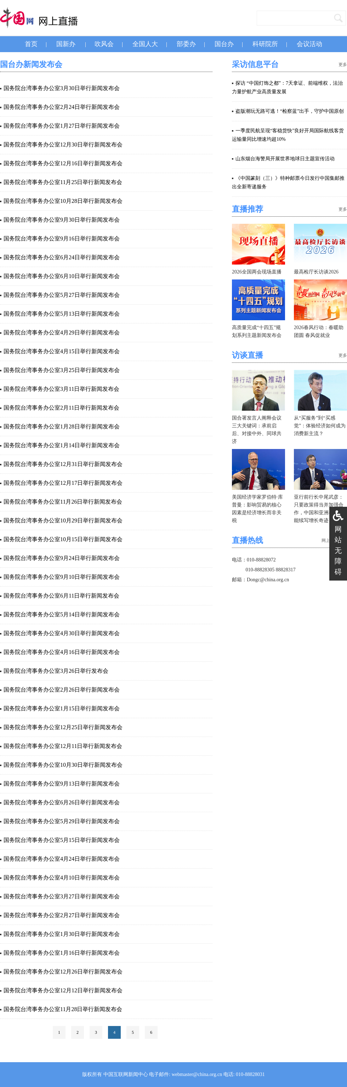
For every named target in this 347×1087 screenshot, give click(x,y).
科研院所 (265, 44)
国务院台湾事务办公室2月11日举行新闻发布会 (61, 408)
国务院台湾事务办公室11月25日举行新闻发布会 (63, 182)
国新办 (65, 44)
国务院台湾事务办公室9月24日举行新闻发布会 (62, 558)
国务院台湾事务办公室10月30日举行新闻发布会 (63, 765)
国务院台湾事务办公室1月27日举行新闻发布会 (62, 126)
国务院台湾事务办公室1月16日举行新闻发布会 (62, 953)
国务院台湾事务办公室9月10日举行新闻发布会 (62, 577)
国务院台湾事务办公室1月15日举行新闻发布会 (62, 708)
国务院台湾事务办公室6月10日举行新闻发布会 (62, 276)
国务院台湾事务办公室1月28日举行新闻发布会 (62, 426)
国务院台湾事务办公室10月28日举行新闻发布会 (63, 201)
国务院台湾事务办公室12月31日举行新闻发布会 (63, 464)
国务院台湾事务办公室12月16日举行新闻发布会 (63, 163)
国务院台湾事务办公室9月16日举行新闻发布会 (62, 238)
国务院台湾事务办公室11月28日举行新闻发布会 (63, 1009)
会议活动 (309, 44)
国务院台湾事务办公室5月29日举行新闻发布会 (62, 821)
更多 (343, 64)
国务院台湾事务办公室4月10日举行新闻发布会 (62, 878)
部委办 (186, 44)
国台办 (224, 44)
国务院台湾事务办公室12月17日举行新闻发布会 (63, 483)
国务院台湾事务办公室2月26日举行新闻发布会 (62, 690)
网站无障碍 (338, 550)
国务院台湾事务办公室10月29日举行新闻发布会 (63, 520)
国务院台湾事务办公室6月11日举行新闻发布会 (61, 596)
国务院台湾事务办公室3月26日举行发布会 (56, 671)
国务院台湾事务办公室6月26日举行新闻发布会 (62, 802)
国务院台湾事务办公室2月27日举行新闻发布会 (62, 915)
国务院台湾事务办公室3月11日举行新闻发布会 (61, 389)
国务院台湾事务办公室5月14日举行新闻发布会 (62, 614)
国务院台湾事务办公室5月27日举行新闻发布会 (62, 295)
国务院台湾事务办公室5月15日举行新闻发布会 (62, 840)
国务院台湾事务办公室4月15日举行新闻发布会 (62, 351)
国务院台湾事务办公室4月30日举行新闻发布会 (62, 633)
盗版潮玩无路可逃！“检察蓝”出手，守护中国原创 (289, 111)
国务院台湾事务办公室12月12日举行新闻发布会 (63, 990)
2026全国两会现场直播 (256, 271)
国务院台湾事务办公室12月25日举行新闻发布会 (63, 727)
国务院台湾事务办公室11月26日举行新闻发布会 (63, 502)
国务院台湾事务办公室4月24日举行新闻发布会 (62, 859)
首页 (31, 44)
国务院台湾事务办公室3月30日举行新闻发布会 (62, 88)
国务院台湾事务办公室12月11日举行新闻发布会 (63, 746)
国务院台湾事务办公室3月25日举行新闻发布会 (62, 370)
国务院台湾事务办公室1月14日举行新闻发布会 (62, 445)
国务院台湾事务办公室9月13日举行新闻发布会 (62, 784)
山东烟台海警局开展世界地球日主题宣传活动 (285, 158)
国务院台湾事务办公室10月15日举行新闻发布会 (63, 539)
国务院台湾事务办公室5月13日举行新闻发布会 (62, 314)
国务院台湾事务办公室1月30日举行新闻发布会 (62, 934)
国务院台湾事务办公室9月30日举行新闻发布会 (62, 220)
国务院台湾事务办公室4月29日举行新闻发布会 (62, 332)
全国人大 (145, 44)
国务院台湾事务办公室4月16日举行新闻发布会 (62, 652)
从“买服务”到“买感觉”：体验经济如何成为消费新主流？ (320, 425)
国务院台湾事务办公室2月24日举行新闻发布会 (62, 107)
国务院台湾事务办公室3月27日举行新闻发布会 (62, 896)
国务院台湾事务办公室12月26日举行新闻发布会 (63, 972)
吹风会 (104, 44)
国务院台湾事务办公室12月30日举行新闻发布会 (63, 145)
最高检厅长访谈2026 (316, 271)
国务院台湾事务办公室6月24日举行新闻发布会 (62, 257)
